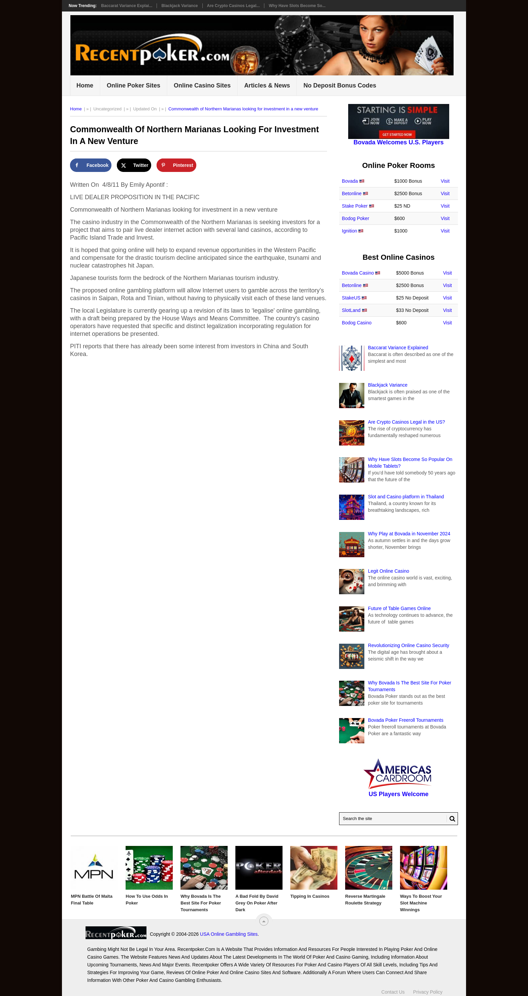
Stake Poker (354, 206)
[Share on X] (134, 165)
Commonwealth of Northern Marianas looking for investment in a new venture (243, 108)
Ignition (349, 231)
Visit (445, 181)
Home (84, 85)
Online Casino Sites (202, 85)
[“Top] (263, 921)
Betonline (351, 193)
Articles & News (267, 85)
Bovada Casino (358, 273)
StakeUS (351, 297)
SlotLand (351, 310)
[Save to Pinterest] (176, 165)
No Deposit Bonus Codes (339, 85)
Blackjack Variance (179, 5)
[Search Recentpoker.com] (398, 818)
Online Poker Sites (133, 85)
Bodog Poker (355, 218)
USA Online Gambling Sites (229, 934)
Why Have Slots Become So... (297, 5)
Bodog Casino (356, 322)
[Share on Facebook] (90, 165)
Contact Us (393, 992)
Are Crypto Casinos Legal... (233, 5)
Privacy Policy (427, 992)
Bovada (350, 181)
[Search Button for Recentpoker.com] (451, 818)
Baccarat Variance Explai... (126, 5)
